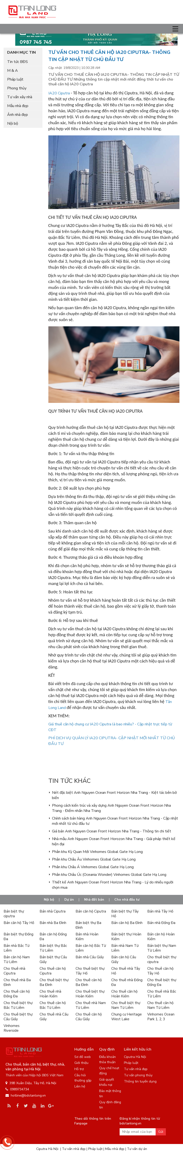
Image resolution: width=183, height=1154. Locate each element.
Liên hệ (79, 1086)
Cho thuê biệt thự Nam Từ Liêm (125, 1005)
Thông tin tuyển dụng (140, 1081)
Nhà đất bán (94, 899)
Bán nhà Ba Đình (53, 922)
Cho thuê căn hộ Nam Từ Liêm (160, 1005)
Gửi (160, 1131)
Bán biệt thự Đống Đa (18, 936)
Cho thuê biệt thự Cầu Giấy (18, 1016)
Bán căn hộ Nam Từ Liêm (17, 959)
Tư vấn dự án (137, 1149)
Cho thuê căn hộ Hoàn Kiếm (124, 994)
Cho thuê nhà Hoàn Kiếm (50, 994)
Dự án (69, 899)
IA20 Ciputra (59, 93)
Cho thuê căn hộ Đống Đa (17, 994)
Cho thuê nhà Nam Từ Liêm (91, 1005)
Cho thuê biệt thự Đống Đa (161, 982)
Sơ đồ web (82, 1057)
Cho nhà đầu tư (126, 899)
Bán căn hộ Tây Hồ (19, 922)
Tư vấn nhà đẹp (135, 1069)
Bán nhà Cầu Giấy (90, 957)
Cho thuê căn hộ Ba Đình (89, 982)
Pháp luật (15, 79)
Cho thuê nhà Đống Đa (126, 982)
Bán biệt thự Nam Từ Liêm (161, 948)
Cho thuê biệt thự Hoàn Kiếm (90, 994)
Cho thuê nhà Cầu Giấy (54, 1016)
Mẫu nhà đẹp (17, 105)
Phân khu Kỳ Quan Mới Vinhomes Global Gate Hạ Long (97, 851)
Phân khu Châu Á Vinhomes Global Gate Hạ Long (93, 867)
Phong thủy (16, 88)
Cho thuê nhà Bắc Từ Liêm (161, 994)
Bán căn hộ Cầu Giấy (123, 959)
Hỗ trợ (79, 1069)
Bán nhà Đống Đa (161, 922)
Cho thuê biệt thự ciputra (161, 959)
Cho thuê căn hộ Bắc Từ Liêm (53, 1005)
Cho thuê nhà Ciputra (14, 971)
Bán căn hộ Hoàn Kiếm (161, 936)
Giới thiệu (81, 1063)
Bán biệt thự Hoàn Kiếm (126, 936)
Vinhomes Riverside (12, 1028)
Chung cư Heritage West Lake (126, 1016)
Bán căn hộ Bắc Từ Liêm (91, 948)
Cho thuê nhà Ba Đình (17, 982)
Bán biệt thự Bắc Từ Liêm (53, 948)
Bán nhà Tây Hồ (160, 911)
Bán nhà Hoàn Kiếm (87, 936)
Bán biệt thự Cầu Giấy (53, 959)
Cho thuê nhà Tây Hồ (125, 971)
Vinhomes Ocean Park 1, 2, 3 (160, 1016)
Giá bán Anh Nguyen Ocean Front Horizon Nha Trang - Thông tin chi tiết (111, 831)
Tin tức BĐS (17, 61)
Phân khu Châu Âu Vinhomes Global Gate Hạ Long (94, 859)
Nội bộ (12, 123)
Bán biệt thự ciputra (14, 913)
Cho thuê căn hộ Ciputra (53, 971)
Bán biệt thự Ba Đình (88, 925)
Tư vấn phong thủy (138, 1075)
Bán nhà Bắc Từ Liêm (16, 948)
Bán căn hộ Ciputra (91, 911)
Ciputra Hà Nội (135, 1057)
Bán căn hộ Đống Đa (53, 936)
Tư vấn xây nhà (19, 97)
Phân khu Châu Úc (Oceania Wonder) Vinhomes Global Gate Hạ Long (109, 874)
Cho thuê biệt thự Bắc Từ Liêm (18, 1005)
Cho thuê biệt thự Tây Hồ (90, 971)
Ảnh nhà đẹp (17, 114)
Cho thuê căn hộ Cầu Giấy (89, 1016)
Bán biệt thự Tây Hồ (125, 913)
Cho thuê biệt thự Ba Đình (54, 982)
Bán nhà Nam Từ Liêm (124, 948)
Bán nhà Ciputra (53, 911)
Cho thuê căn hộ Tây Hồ (160, 971)
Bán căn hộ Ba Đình (126, 922)
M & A (12, 70)
